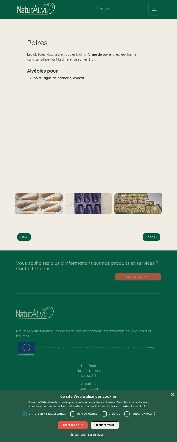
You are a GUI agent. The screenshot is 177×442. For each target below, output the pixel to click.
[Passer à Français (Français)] (103, 9)
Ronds (150, 237)
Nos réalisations (89, 372)
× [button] (172, 394)
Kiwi (25, 237)
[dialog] (88, 416)
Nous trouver (88, 390)
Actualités (88, 385)
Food (88, 362)
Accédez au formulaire (139, 277)
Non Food (88, 367)
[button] (88, 434)
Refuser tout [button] (105, 425)
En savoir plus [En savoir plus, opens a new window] (139, 406)
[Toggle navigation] (154, 9)
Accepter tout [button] (72, 425)
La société (88, 376)
